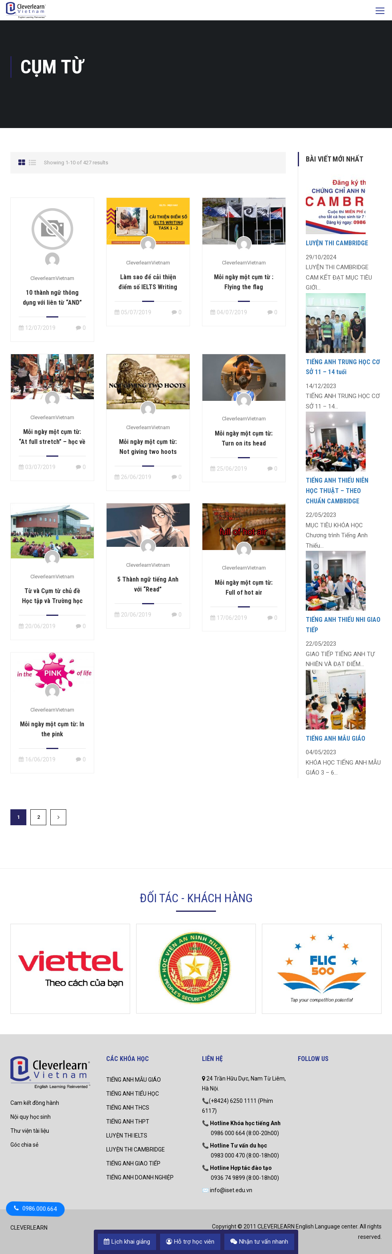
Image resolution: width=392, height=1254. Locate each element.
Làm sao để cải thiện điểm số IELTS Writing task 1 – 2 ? (148, 287)
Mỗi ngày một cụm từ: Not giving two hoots (148, 446)
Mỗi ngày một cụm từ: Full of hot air (244, 587)
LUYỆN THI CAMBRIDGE (337, 243)
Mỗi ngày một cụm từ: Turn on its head (244, 438)
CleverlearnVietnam (52, 278)
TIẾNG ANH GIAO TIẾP (133, 1163)
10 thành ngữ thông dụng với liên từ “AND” (52, 297)
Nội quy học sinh (30, 1117)
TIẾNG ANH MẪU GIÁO (335, 738)
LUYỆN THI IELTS (126, 1135)
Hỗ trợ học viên (190, 1241)
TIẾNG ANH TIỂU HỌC (132, 1093)
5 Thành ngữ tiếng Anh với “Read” (147, 584)
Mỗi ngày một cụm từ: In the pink (52, 729)
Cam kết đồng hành (34, 1103)
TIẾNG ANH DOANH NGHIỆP (140, 1177)
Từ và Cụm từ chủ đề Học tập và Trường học (52, 596)
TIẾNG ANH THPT (127, 1121)
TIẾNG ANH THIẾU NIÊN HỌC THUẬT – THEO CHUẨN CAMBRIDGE (337, 491)
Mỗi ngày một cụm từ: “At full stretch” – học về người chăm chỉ (52, 441)
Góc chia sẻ (24, 1145)
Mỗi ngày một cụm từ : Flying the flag (243, 282)
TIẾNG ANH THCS (127, 1107)
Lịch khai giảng (127, 1241)
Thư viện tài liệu (29, 1131)
